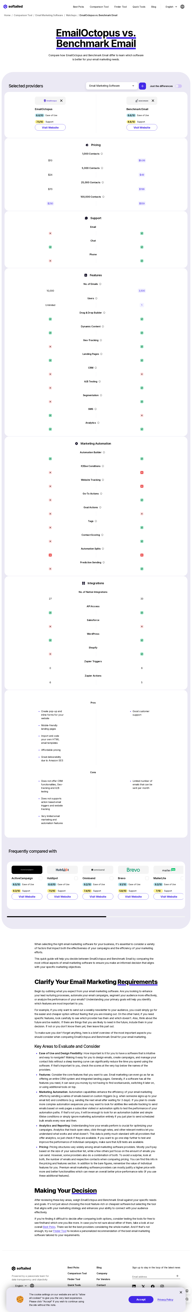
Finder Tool (59, 1232)
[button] (50, 115)
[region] (96, 891)
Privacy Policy (165, 1299)
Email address (139, 1278)
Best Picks (49, 1228)
